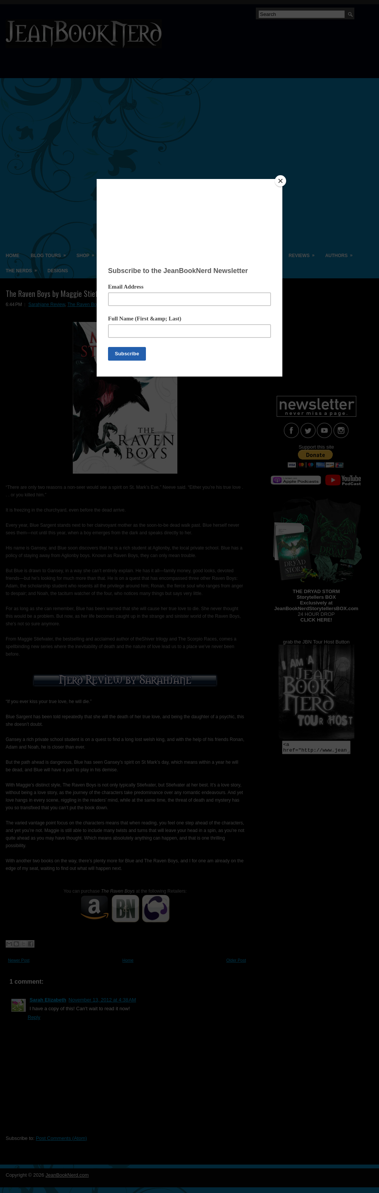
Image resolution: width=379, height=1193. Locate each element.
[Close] (280, 181)
